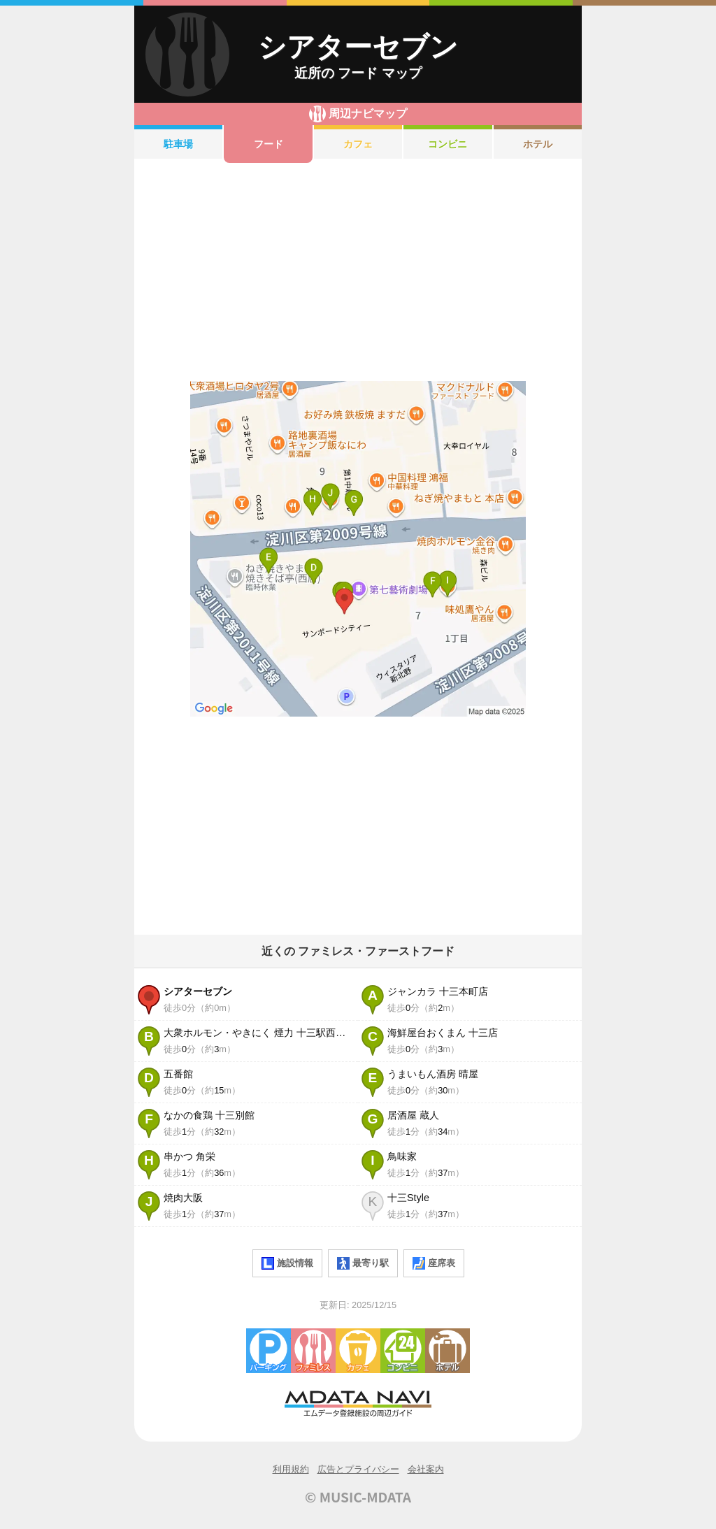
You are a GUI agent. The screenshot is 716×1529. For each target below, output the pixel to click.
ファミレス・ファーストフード (313, 1350)
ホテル (537, 144)
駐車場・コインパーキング (268, 1350)
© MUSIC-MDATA (358, 1497)
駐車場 (178, 144)
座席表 (434, 1263)
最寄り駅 (363, 1263)
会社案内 (426, 1469)
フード (268, 144)
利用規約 (291, 1469)
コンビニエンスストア (402, 1350)
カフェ (358, 144)
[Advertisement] (358, 272)
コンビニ (447, 144)
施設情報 (287, 1263)
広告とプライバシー (358, 1469)
